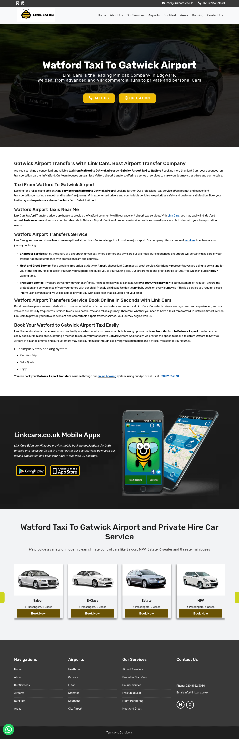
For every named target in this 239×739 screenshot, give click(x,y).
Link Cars (173, 215)
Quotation (137, 98)
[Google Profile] (22, 3)
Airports (154, 15)
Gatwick (73, 677)
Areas (184, 15)
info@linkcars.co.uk (177, 3)
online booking (107, 376)
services (190, 240)
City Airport (75, 708)
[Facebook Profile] (17, 3)
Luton (72, 685)
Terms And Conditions (119, 732)
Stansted (74, 693)
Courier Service (131, 685)
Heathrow (74, 669)
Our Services (135, 15)
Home (102, 15)
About (18, 677)
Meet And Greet (132, 708)
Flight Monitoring (133, 701)
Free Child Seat (131, 693)
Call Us (99, 98)
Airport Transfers (132, 669)
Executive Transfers (134, 677)
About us (116, 15)
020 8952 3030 (211, 3)
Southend (74, 701)
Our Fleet (169, 15)
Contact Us (215, 15)
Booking (197, 15)
